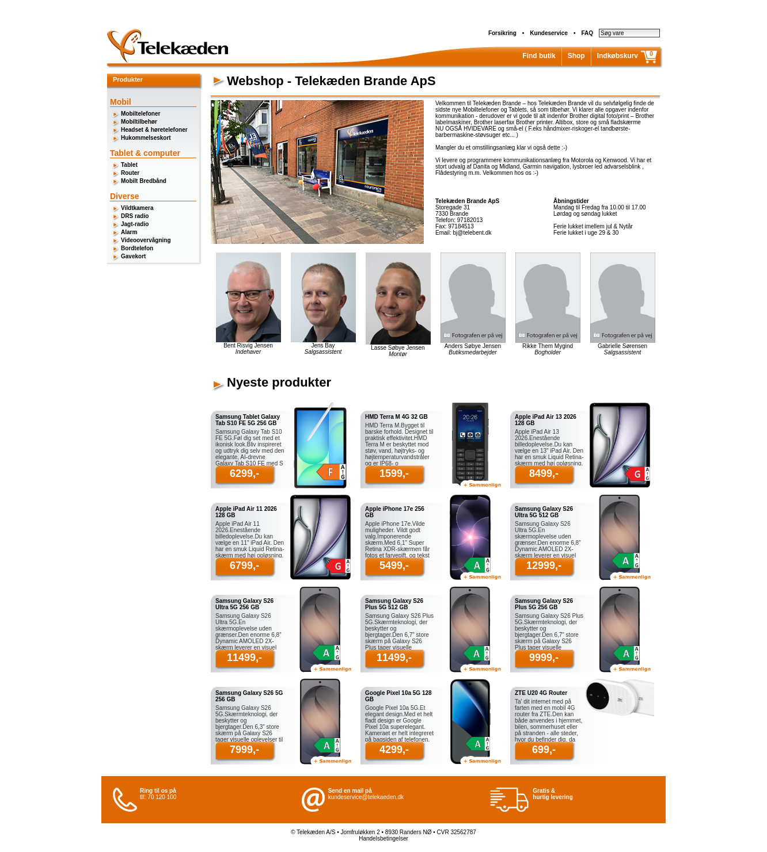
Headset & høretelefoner (154, 130)
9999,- (544, 657)
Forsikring (502, 33)
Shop (576, 56)
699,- (544, 749)
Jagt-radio (135, 224)
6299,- (244, 473)
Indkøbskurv (617, 56)
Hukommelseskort (146, 138)
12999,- (543, 565)
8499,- (544, 473)
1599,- (394, 473)
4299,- (394, 749)
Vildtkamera (137, 208)
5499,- (394, 565)
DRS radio (135, 216)
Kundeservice (549, 33)
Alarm (129, 232)
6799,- (244, 565)
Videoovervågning (146, 240)
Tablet (129, 165)
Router (130, 173)
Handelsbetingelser (383, 838)
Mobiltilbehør (139, 122)
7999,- (244, 749)
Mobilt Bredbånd (143, 181)
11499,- (244, 657)
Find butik (538, 56)
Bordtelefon (137, 248)
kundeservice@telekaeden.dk (366, 797)
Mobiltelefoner (140, 113)
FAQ (587, 33)
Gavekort (133, 256)
